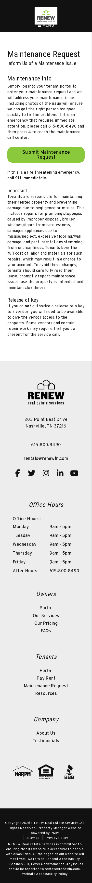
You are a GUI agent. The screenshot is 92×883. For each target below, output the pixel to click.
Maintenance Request (46, 686)
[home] (46, 15)
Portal (46, 608)
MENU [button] (46, 25)
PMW (55, 833)
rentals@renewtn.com (46, 459)
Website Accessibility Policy (44, 874)
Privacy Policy (56, 838)
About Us (45, 733)
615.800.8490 (46, 445)
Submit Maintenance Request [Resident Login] (46, 155)
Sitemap (33, 838)
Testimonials (46, 741)
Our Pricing (46, 623)
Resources (46, 694)
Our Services (46, 616)
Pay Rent (46, 678)
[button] (18, 473)
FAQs (46, 631)
